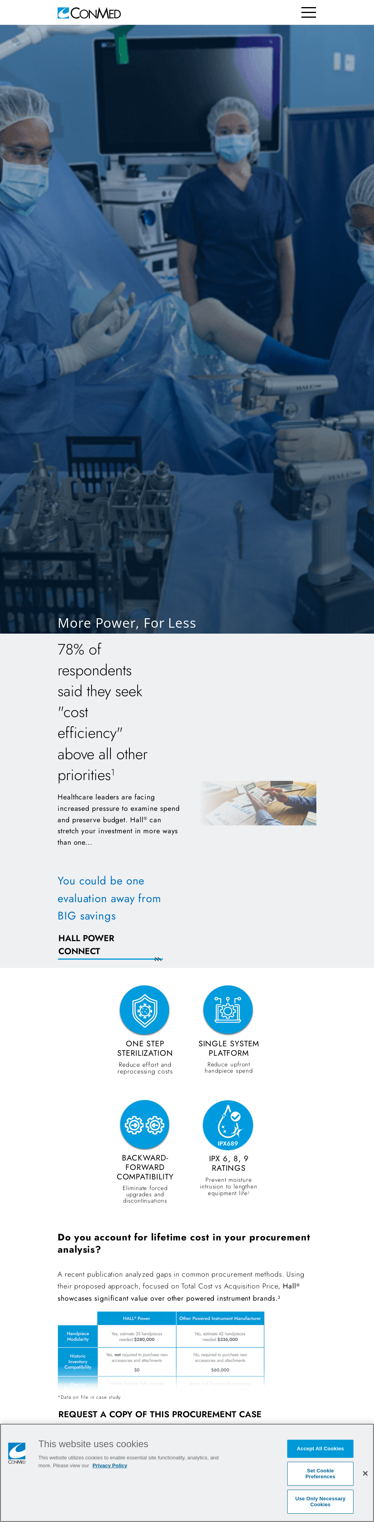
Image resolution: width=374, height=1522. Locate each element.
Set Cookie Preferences (320, 1474)
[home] (89, 12)
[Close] (365, 1473)
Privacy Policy (109, 1465)
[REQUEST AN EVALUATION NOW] (120, 949)
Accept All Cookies (320, 1449)
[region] (187, 1473)
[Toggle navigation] (308, 12)
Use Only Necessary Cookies (320, 1502)
